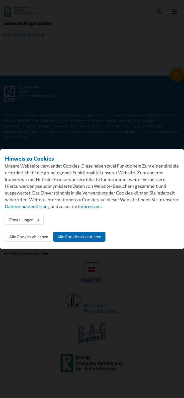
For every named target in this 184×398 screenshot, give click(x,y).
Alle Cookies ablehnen (28, 236)
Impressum (89, 206)
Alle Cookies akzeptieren (79, 236)
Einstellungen (21, 219)
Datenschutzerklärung (27, 206)
